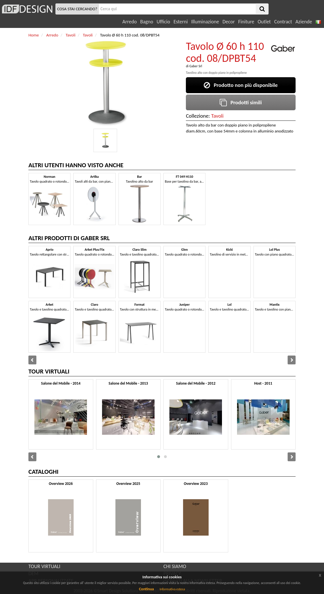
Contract (283, 22)
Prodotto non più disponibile (241, 85)
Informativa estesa (172, 589)
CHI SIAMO (174, 566)
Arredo (129, 22)
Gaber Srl (195, 66)
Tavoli (217, 116)
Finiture (246, 22)
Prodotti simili (241, 102)
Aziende (303, 22)
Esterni (180, 22)
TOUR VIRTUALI (44, 566)
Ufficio (163, 22)
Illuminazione (205, 22)
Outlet (264, 22)
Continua (146, 589)
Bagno (146, 22)
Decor (229, 22)
